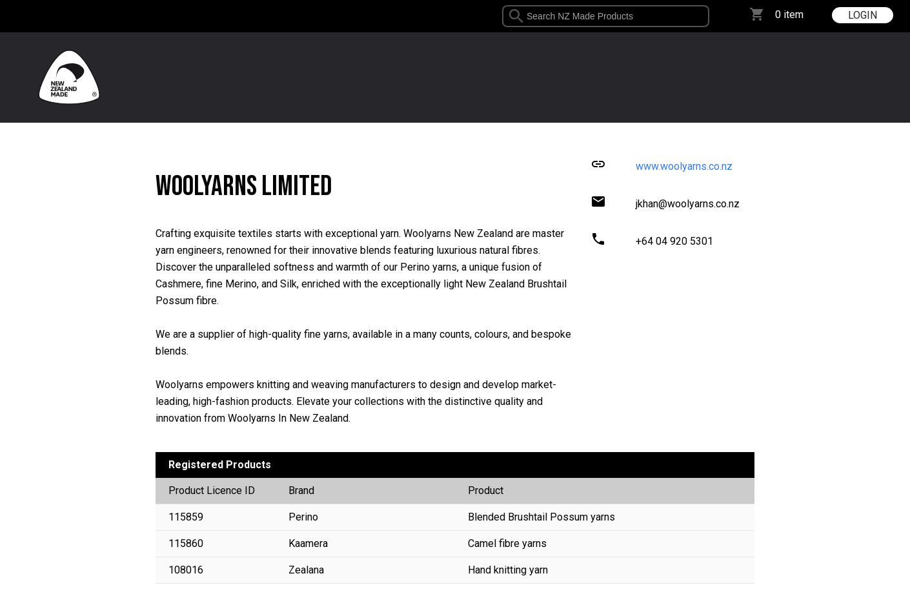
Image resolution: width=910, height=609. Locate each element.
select (704, 16)
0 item (789, 14)
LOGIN (862, 15)
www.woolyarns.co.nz (684, 166)
